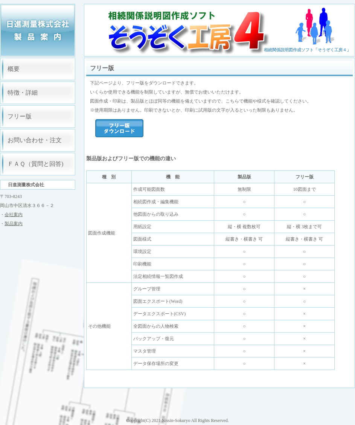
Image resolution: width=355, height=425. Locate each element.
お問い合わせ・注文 (35, 140)
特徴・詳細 (23, 92)
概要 (14, 69)
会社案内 (14, 214)
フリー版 (20, 116)
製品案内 (14, 223)
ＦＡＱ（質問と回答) (35, 164)
